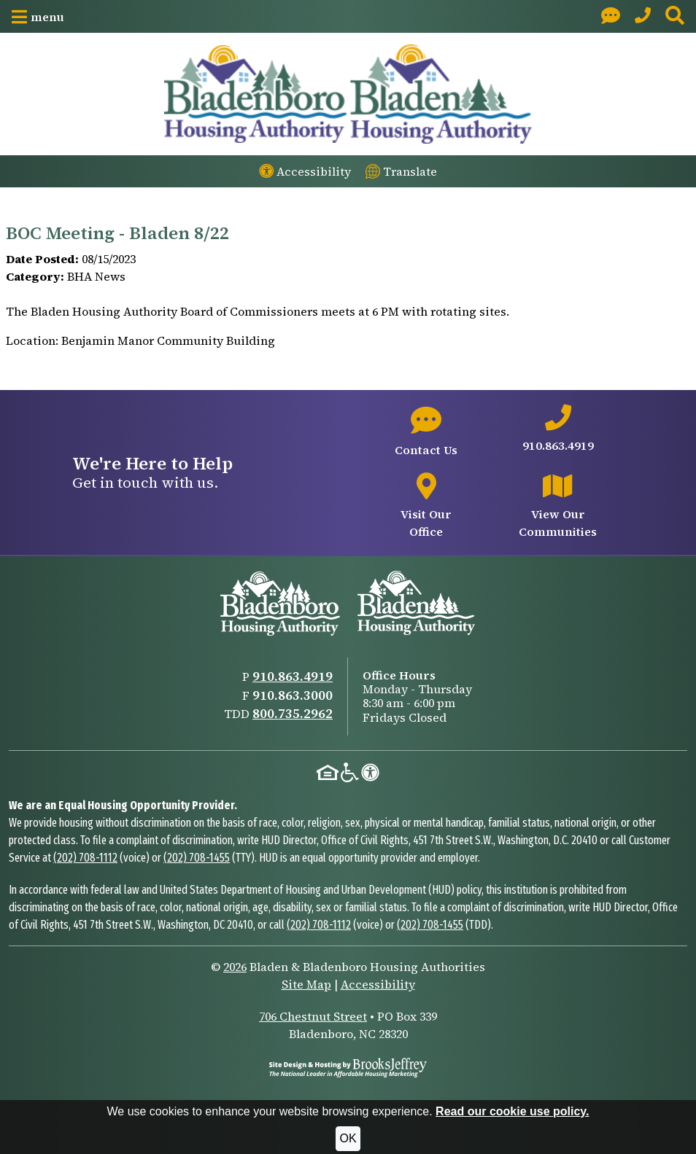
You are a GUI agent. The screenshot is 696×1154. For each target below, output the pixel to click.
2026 (235, 967)
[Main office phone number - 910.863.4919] (558, 429)
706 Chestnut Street (313, 1016)
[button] (38, 17)
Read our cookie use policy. (512, 1111)
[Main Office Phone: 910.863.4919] (643, 16)
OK (347, 1138)
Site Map (306, 984)
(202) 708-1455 (196, 858)
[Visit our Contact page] (610, 16)
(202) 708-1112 (85, 858)
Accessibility (378, 984)
